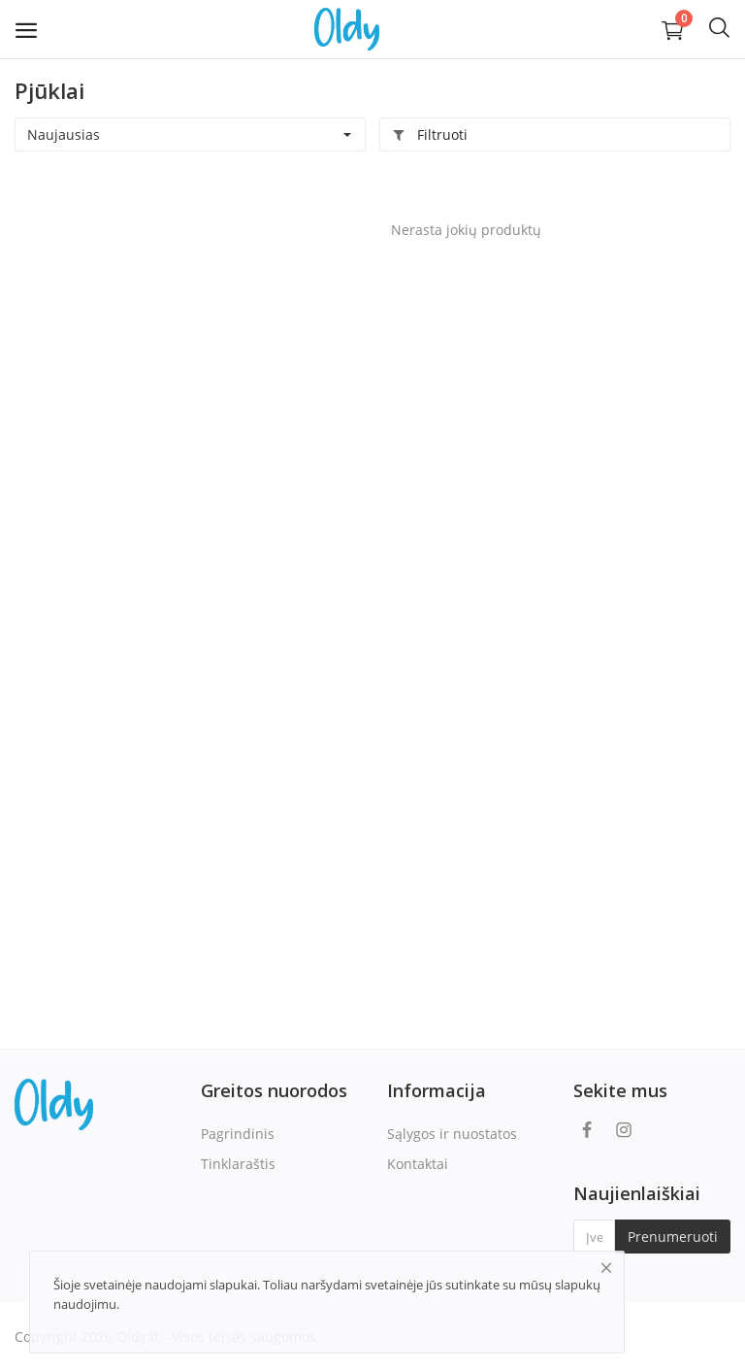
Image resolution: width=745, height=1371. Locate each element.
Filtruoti (430, 134)
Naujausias (63, 134)
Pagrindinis (238, 1133)
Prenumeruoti (673, 1236)
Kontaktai (417, 1163)
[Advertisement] (136, 302)
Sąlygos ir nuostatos (452, 1133)
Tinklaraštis (238, 1163)
